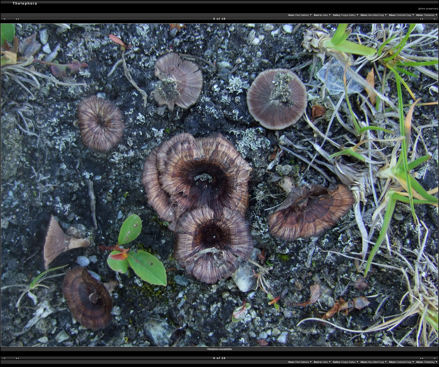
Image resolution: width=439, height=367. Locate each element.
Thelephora (431, 15)
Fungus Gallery (350, 15)
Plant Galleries (303, 15)
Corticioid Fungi (405, 15)
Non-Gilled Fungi (377, 15)
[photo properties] (428, 9)
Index (327, 15)
